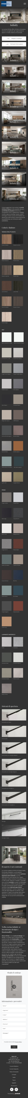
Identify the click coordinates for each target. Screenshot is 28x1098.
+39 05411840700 (14, 1061)
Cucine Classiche (14, 1069)
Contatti (14, 1074)
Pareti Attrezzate (14, 1071)
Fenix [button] (4, 490)
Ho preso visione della (13, 1041)
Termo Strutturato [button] (9, 232)
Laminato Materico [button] (8, 634)
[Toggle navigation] (25, 3)
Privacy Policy (18, 1041)
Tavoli (14, 1080)
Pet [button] (3, 330)
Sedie (14, 1077)
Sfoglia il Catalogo (14, 38)
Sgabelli (14, 1083)
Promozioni (14, 1085)
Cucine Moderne (14, 1066)
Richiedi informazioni (14, 44)
